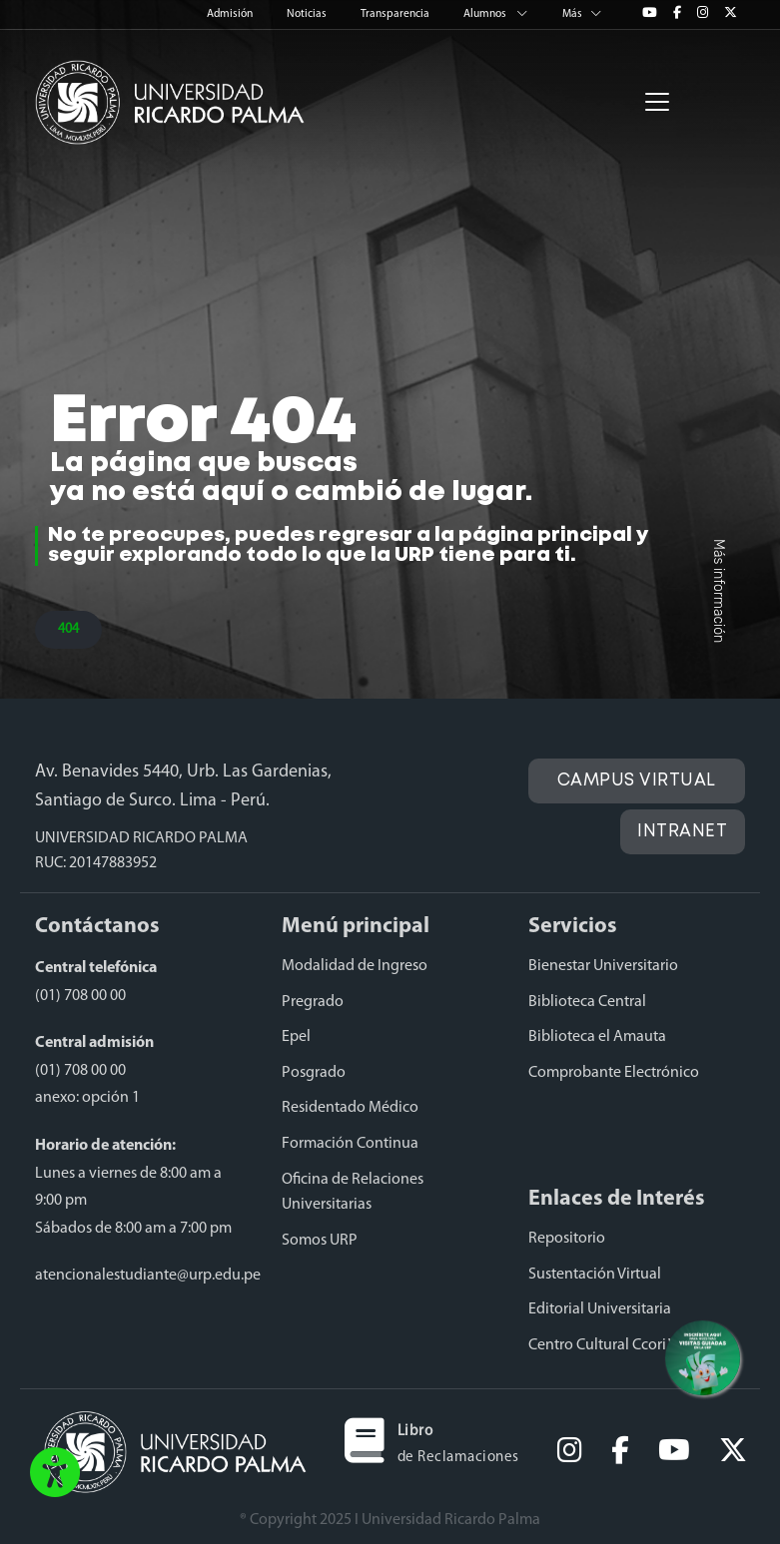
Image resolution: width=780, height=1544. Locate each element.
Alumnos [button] (496, 14)
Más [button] (582, 14)
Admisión (231, 14)
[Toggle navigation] (657, 102)
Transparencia (396, 14)
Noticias (308, 14)
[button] (55, 1474)
